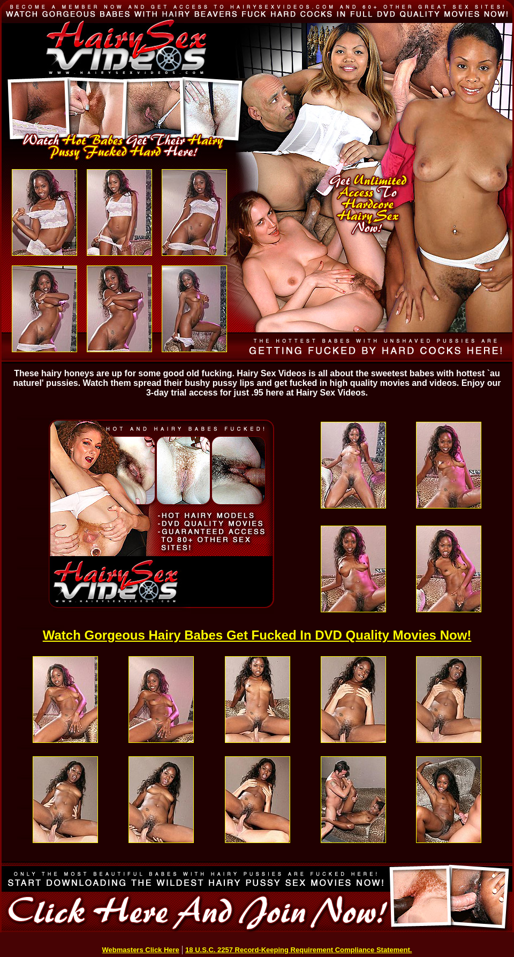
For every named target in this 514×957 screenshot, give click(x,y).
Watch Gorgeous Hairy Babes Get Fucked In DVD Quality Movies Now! (257, 635)
